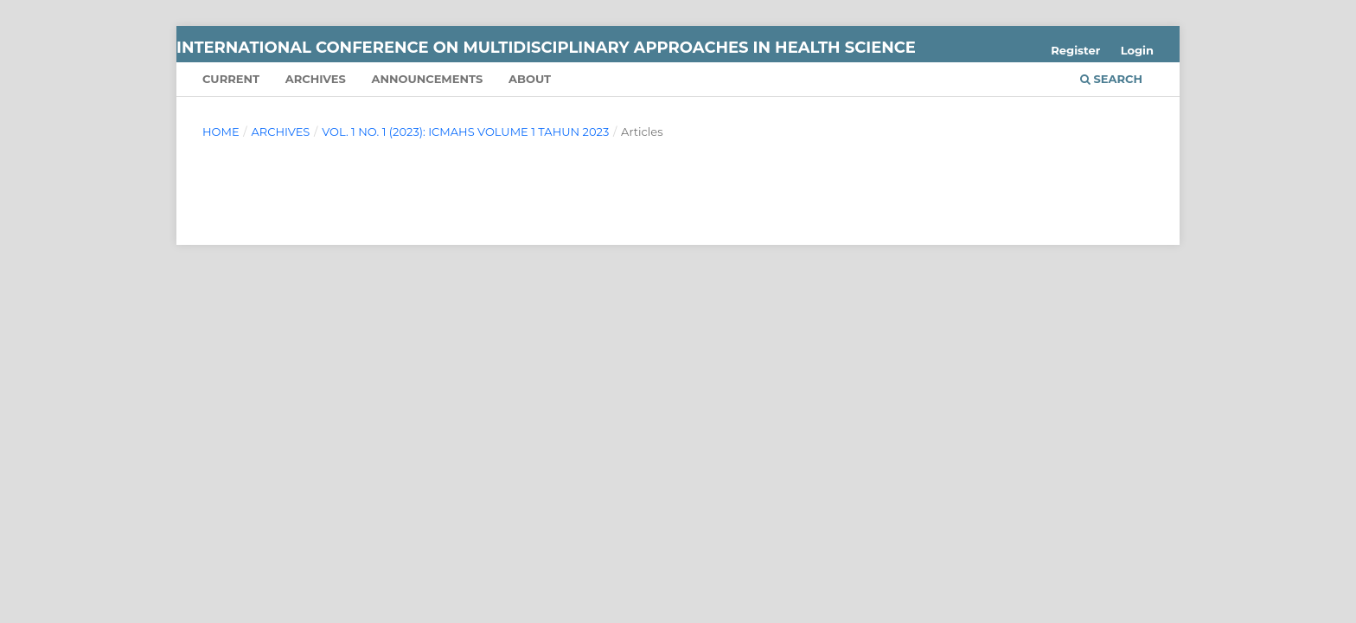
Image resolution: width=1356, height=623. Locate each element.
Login (1137, 50)
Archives (315, 79)
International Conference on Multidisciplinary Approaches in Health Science (546, 47)
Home (221, 131)
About (529, 79)
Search (1111, 79)
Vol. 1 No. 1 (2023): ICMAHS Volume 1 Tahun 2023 (465, 131)
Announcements (427, 79)
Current (230, 79)
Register (1075, 50)
